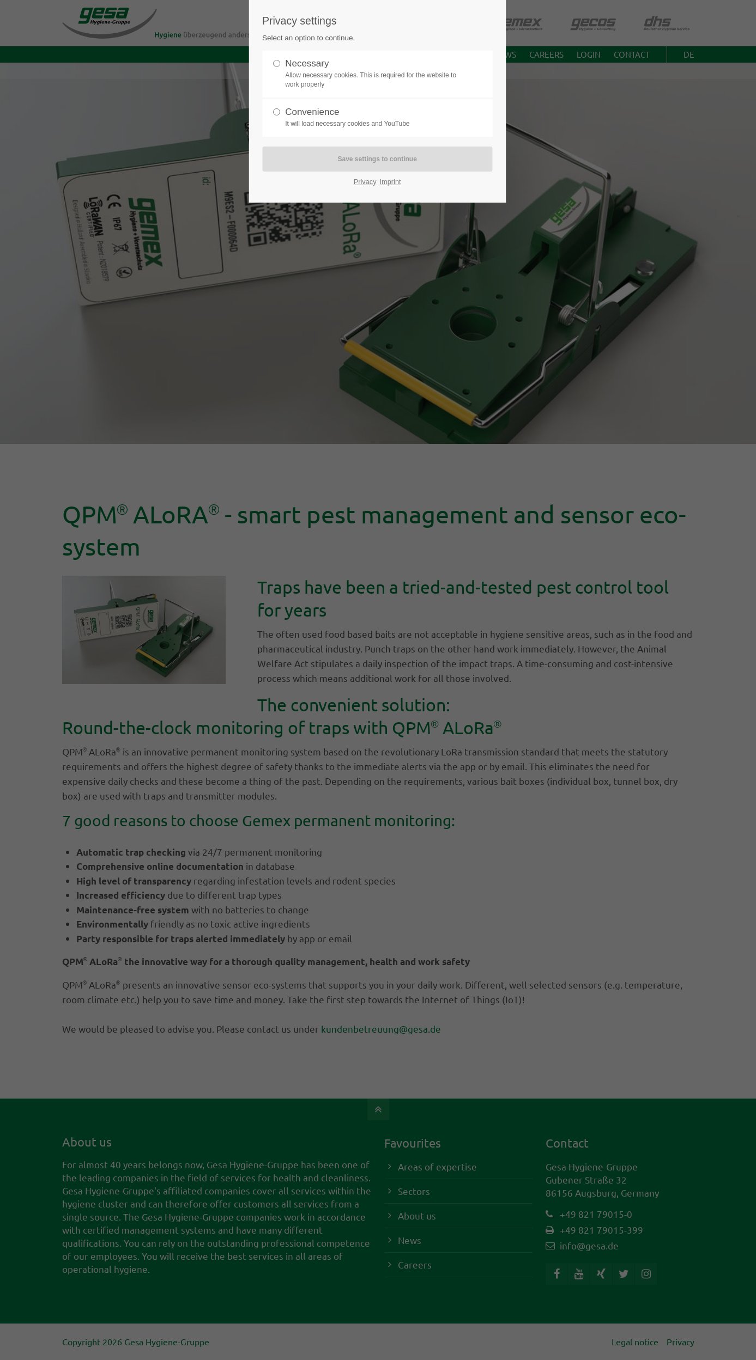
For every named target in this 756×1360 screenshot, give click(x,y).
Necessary (373, 73)
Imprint (390, 182)
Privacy (365, 182)
